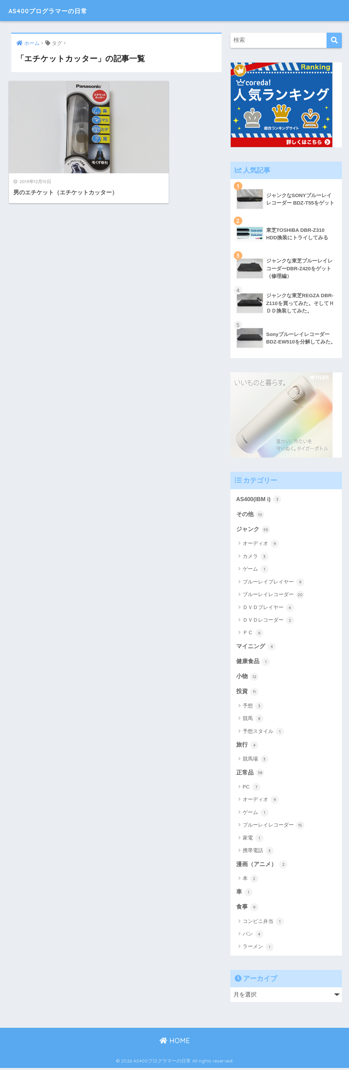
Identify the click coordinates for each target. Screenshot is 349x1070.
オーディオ (261, 544)
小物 (247, 677)
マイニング (256, 647)
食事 (247, 909)
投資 (247, 693)
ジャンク (253, 530)
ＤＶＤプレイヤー (268, 608)
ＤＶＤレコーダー (268, 621)
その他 (250, 515)
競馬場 (256, 760)
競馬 (253, 720)
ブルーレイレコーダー (273, 595)
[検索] (334, 40)
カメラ (256, 557)
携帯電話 (258, 852)
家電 (253, 839)
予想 (253, 707)
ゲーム (256, 570)
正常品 (250, 774)
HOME (175, 1042)
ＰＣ (253, 633)
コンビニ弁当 (263, 923)
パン (253, 936)
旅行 (247, 746)
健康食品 (253, 662)
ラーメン (258, 949)
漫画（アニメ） (262, 866)
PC (251, 788)
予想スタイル (263, 733)
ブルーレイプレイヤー (273, 582)
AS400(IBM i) (259, 499)
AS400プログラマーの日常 (59, 10)
